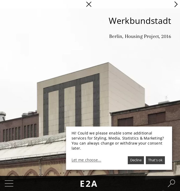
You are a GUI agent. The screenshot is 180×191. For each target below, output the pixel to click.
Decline (136, 160)
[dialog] (119, 148)
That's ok (155, 160)
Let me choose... (86, 160)
